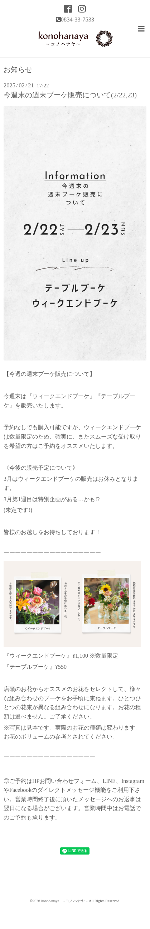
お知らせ (18, 69)
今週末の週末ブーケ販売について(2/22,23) (70, 95)
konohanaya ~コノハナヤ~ (64, 901)
